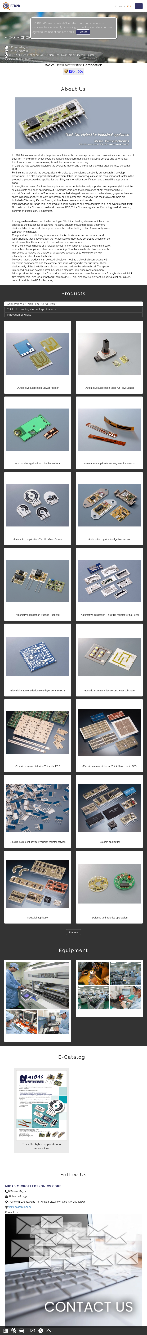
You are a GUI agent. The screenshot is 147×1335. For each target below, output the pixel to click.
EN (129, 6)
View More (73, 932)
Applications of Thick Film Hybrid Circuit (32, 304)
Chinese (120, 6)
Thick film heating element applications (31, 309)
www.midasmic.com (18, 58)
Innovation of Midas (19, 314)
